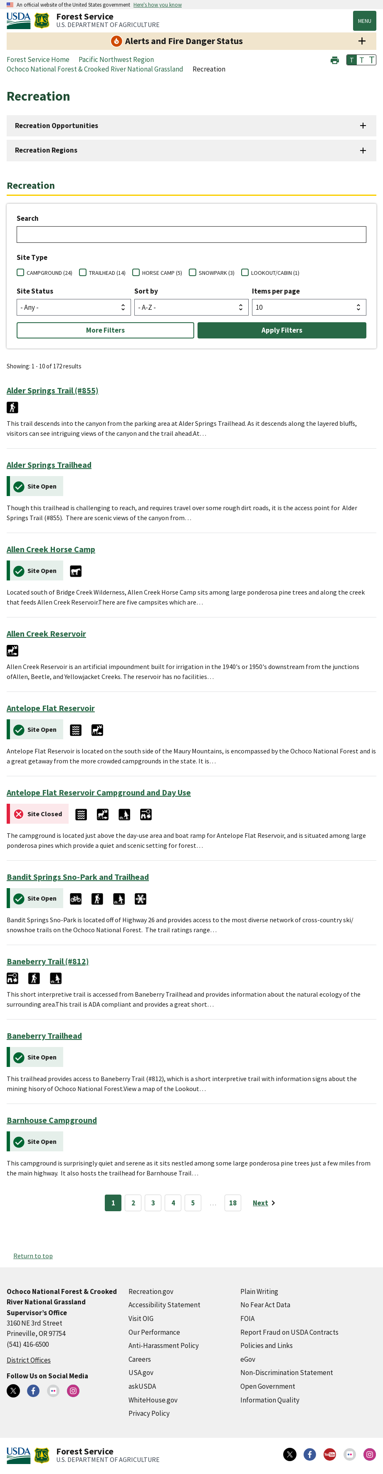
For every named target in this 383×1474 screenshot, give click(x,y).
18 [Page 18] (233, 1202)
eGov (247, 1359)
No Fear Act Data (265, 1304)
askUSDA (142, 1386)
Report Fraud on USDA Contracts (289, 1332)
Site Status (35, 291)
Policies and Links (266, 1345)
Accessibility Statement (164, 1304)
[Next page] (265, 1203)
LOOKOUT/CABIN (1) (275, 273)
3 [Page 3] (153, 1202)
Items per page (276, 291)
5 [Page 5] (193, 1202)
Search (28, 218)
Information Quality (269, 1400)
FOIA (247, 1318)
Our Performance (154, 1332)
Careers (139, 1359)
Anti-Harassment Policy (163, 1345)
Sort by (146, 291)
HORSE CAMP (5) (162, 273)
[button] (335, 59)
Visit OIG (140, 1318)
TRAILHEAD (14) (107, 273)
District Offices (29, 1360)
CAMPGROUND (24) (49, 273)
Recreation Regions (46, 150)
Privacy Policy (149, 1413)
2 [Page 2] (133, 1202)
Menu (364, 21)
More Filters (105, 330)
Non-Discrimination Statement (286, 1372)
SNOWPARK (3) (217, 273)
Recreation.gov (150, 1291)
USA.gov (140, 1372)
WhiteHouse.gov (153, 1400)
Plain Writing (259, 1291)
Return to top (33, 1256)
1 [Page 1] (113, 1202)
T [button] (352, 60)
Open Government (267, 1386)
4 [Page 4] (173, 1202)
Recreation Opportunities (56, 125)
